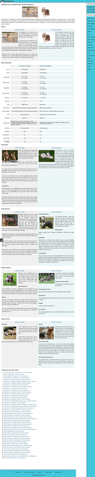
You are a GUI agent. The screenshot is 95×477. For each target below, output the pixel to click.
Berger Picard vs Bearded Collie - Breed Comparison (16, 443)
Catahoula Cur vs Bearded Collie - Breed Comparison (16, 384)
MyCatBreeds (58, 472)
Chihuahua (79, 45)
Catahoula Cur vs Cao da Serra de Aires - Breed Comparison (17, 409)
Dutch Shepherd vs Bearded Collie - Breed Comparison (16, 432)
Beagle (78, 58)
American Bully (80, 50)
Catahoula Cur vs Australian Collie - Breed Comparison (16, 390)
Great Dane (79, 63)
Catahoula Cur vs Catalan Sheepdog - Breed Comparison (17, 393)
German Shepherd (81, 37)
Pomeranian (79, 26)
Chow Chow (79, 61)
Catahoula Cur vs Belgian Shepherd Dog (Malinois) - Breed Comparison (20, 381)
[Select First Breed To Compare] (85, 7)
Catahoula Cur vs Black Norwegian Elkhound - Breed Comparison (19, 408)
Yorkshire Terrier (80, 21)
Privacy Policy (18, 472)
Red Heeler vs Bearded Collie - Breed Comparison (15, 454)
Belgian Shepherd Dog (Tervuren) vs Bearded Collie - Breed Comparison (20, 456)
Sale (23, 29)
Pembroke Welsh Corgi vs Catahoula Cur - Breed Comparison (18, 372)
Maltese (78, 31)
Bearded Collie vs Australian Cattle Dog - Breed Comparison (17, 422)
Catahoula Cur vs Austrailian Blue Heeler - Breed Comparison (18, 386)
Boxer (78, 53)
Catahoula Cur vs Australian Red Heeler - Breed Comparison (17, 392)
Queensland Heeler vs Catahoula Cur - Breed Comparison (17, 415)
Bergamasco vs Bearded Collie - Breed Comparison (15, 441)
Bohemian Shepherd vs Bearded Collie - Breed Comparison (17, 450)
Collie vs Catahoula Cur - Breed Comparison (14, 374)
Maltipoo (79, 69)
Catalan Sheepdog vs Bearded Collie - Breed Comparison (17, 438)
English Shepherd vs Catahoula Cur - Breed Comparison (16, 377)
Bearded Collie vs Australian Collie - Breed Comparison (16, 425)
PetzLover (39, 472)
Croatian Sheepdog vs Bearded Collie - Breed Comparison (17, 452)
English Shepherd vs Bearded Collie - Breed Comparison (17, 436)
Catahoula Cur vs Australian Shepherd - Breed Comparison (17, 379)
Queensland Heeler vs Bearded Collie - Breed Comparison (17, 447)
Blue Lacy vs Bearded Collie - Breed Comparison (15, 457)
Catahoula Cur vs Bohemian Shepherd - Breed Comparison (17, 399)
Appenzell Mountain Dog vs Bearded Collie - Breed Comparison (18, 445)
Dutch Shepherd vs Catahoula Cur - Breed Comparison (16, 376)
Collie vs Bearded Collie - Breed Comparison (14, 431)
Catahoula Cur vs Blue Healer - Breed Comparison (15, 388)
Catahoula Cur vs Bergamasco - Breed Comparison (15, 395)
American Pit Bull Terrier (82, 55)
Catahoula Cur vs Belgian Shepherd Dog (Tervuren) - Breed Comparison (20, 400)
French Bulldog (80, 29)
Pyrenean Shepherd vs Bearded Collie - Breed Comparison (17, 440)
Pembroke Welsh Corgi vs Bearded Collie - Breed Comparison (18, 416)
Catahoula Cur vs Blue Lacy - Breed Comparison (15, 402)
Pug (78, 34)
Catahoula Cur (18, 29)
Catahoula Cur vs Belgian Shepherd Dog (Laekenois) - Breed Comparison (20, 406)
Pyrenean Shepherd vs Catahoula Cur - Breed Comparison (17, 411)
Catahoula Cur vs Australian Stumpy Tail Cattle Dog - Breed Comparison (20, 404)
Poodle (78, 66)
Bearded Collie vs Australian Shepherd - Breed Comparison (17, 420)
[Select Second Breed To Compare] (85, 9)
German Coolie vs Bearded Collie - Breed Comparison (16, 449)
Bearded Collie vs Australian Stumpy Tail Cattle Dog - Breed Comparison (20, 429)
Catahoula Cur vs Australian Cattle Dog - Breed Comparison (17, 383)
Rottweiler (79, 42)
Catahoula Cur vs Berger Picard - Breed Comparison (16, 397)
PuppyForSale (48, 472)
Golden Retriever (80, 39)
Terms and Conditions (29, 472)
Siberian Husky (80, 18)
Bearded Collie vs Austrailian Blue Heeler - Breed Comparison (18, 424)
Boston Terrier (80, 47)
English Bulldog (80, 23)
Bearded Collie (55, 29)
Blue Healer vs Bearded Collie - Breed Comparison (15, 434)
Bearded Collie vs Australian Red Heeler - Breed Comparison (17, 427)
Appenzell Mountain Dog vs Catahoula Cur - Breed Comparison (18, 413)
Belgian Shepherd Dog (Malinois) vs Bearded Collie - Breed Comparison (20, 418)
